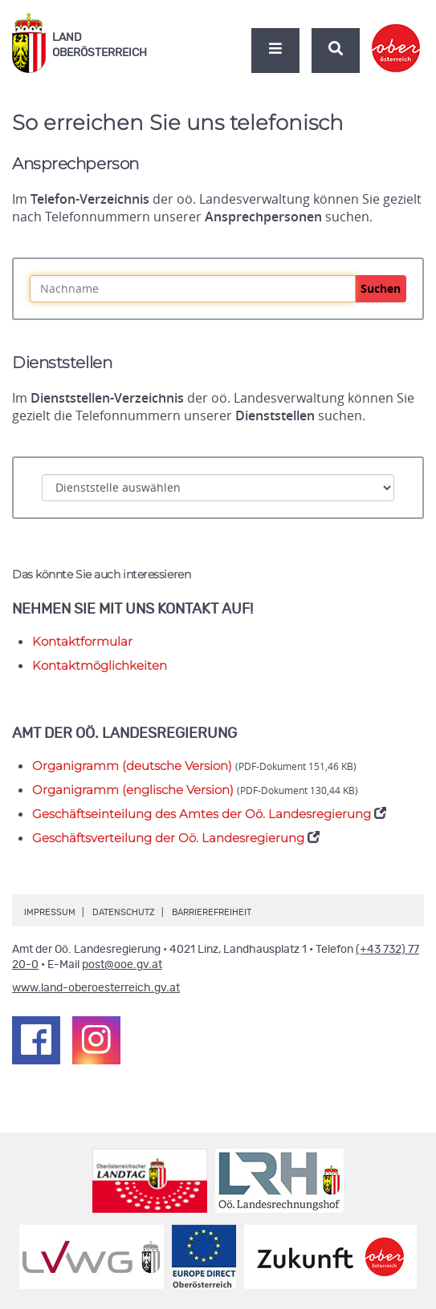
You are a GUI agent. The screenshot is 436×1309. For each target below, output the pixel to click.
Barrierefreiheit (211, 912)
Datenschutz (123, 912)
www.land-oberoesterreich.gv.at (96, 988)
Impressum (49, 912)
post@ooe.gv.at (122, 965)
